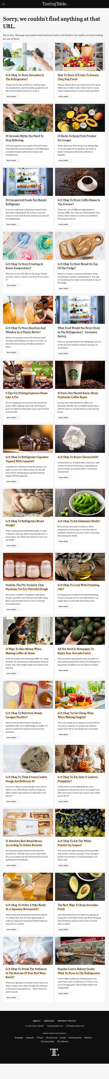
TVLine (40, 1052)
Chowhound (51, 1052)
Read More (11, 96)
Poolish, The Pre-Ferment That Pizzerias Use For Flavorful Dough (26, 596)
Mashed (87, 1052)
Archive (49, 1036)
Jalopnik (30, 1052)
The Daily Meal (47, 1056)
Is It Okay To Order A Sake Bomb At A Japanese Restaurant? (23, 920)
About (36, 1036)
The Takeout (62, 1056)
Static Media (37, 1041)
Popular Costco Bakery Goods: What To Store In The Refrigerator (78, 988)
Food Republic (75, 1052)
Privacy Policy (67, 1036)
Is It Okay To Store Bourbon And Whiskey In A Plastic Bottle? (24, 332)
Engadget (19, 1052)
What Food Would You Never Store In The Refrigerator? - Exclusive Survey (77, 332)
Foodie (63, 1052)
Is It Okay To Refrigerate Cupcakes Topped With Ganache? (22, 464)
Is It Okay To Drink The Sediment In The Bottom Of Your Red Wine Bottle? (24, 988)
